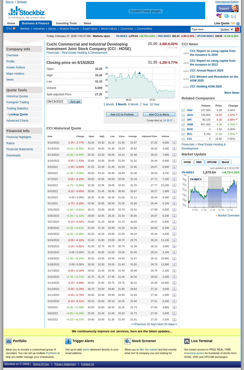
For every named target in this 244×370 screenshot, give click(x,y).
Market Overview (228, 215)
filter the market (148, 349)
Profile (10, 61)
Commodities (144, 28)
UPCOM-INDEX (205, 36)
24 (164, 120)
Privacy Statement (65, 364)
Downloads (13, 155)
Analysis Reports (69, 28)
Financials (52, 52)
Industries (39, 28)
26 (168, 120)
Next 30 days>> (168, 324)
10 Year (155, 104)
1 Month (109, 104)
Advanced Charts (17, 120)
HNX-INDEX (164, 36)
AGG (190, 114)
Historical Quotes (17, 96)
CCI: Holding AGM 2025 (206, 86)
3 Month (121, 104)
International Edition (227, 1)
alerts (86, 349)
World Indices (109, 28)
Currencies (127, 28)
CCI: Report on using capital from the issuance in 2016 (212, 53)
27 (171, 120)
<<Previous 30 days (144, 324)
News (10, 79)
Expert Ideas (90, 28)
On (233, 23)
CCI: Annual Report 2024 (206, 70)
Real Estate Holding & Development (84, 52)
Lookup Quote (18, 114)
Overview (12, 55)
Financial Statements (19, 149)
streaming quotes (194, 353)
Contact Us (87, 364)
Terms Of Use (41, 364)
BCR (190, 129)
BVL (189, 134)
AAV (189, 110)
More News (231, 92)
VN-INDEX (121, 36)
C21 (189, 138)
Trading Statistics (17, 108)
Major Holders (15, 73)
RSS (10, 28)
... (174, 120)
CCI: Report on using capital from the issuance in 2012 (212, 62)
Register (22, 1)
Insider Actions (15, 67)
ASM (190, 124)
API (189, 119)
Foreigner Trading (17, 102)
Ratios (10, 143)
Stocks (52, 28)
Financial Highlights (18, 137)
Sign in (9, 1)
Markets (25, 28)
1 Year (144, 104)
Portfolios (51, 353)
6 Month (133, 104)
